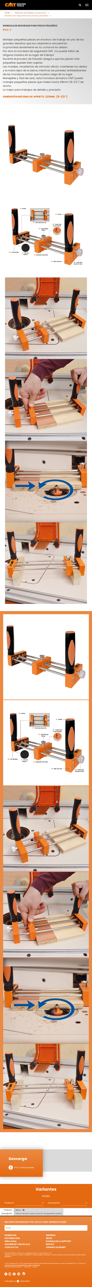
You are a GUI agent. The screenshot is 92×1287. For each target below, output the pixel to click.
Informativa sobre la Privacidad (13, 1267)
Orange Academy (56, 1247)
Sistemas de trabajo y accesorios (30, 12)
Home (7, 12)
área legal (11, 1241)
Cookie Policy (27, 1267)
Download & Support (58, 1241)
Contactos (11, 1247)
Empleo (50, 1244)
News (49, 1238)
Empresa (50, 1235)
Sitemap (35, 1267)
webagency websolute (17, 1281)
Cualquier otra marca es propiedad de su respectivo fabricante (22, 1265)
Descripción (54, 1202)
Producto (9, 1202)
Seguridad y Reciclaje (17, 1244)
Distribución (12, 1238)
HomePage (10, 1235)
